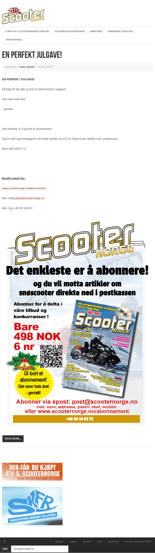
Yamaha (59, 541)
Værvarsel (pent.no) (120, 31)
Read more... (13, 438)
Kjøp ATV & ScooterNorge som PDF (27, 31)
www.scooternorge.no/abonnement (24, 188)
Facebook (4, 542)
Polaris (73, 541)
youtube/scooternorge (69, 31)
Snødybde (96, 31)
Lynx (99, 541)
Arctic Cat (113, 541)
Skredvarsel (14, 39)
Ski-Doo (87, 541)
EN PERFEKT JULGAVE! (32, 54)
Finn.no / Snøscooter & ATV (138, 541)
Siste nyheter (27, 66)
